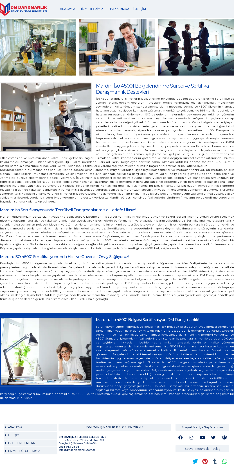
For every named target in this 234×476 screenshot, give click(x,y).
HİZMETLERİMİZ (91, 9)
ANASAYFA (67, 9)
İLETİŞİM (139, 9)
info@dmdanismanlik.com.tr (76, 450)
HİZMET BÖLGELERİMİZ (24, 451)
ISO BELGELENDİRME (22, 443)
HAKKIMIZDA (119, 9)
